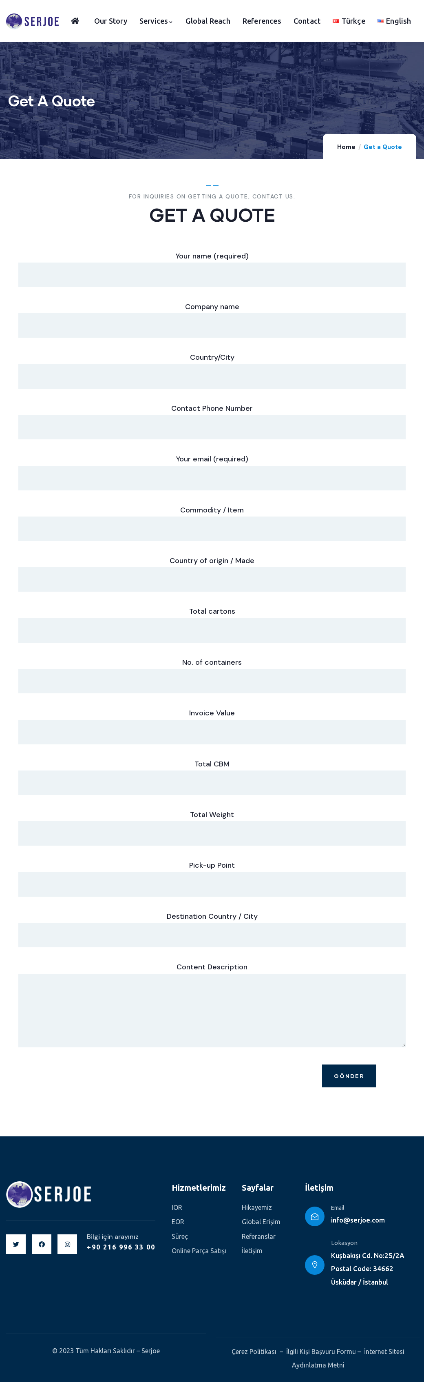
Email (337, 1208)
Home (346, 147)
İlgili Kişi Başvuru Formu (321, 1352)
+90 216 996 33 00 (121, 1248)
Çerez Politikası (254, 1352)
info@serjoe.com (358, 1221)
